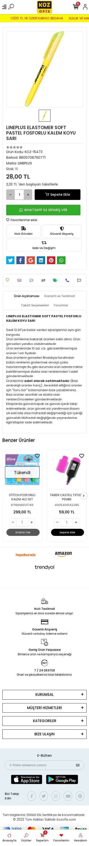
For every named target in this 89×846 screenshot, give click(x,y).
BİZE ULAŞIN (44, 734)
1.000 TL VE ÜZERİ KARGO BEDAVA (35, 18)
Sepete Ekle (57, 194)
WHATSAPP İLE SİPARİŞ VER (43, 210)
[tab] (26, 296)
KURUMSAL (44, 694)
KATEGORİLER (44, 720)
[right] (84, 496)
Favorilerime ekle (21, 220)
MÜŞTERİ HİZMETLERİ (44, 707)
